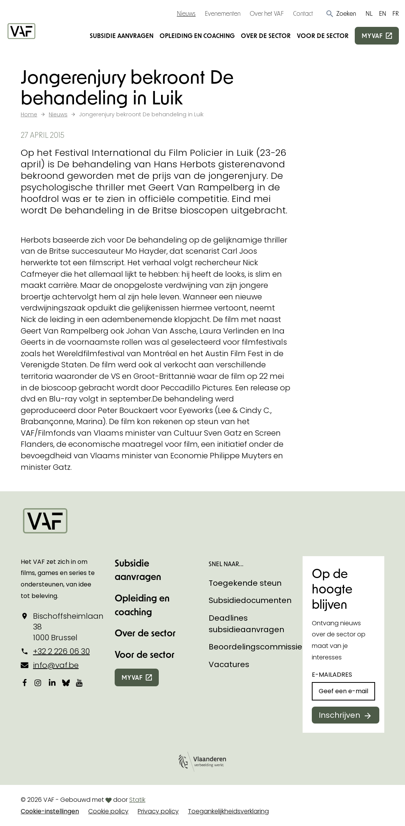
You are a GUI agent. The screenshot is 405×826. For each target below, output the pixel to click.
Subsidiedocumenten (250, 600)
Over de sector (266, 35)
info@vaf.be (56, 665)
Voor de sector (323, 35)
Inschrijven (339, 715)
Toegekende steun (245, 583)
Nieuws (186, 13)
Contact (303, 13)
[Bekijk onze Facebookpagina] (24, 682)
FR (395, 13)
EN (382, 13)
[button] (340, 13)
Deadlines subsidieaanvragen (246, 624)
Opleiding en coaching (197, 35)
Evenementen (222, 13)
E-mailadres (332, 674)
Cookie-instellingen (50, 811)
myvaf (372, 35)
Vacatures (229, 664)
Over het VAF (267, 13)
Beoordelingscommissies (257, 646)
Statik (137, 799)
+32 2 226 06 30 (61, 651)
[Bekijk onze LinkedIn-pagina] (52, 682)
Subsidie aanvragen (121, 35)
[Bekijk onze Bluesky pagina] (66, 682)
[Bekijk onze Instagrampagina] (38, 682)
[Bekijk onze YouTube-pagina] (80, 682)
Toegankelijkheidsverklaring (228, 811)
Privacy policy (158, 811)
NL (369, 13)
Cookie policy (108, 811)
